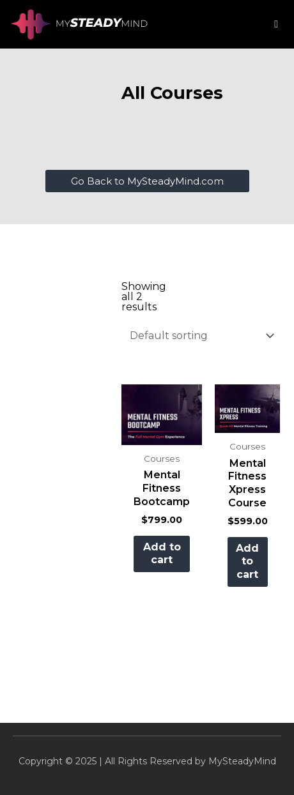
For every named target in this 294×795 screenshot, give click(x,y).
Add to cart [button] (162, 553)
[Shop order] (199, 335)
